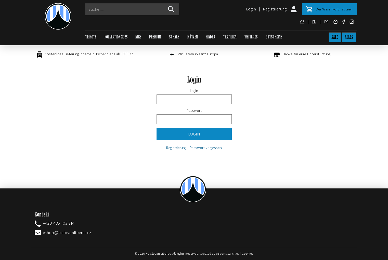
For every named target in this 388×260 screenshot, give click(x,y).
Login (251, 8)
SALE (334, 37)
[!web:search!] (171, 9)
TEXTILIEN (230, 37)
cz (302, 21)
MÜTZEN (192, 37)
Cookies (247, 253)
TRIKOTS (91, 37)
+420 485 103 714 (58, 223)
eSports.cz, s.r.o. (227, 253)
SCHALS (174, 37)
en (314, 21)
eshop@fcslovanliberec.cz (67, 232)
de (326, 21)
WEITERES (251, 37)
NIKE (138, 37)
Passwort (194, 110)
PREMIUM (155, 37)
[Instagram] (351, 21)
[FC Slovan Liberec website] (336, 21)
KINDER (210, 37)
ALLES (349, 37)
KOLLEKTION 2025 (116, 37)
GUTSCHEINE (274, 37)
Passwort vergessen (206, 147)
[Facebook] (344, 21)
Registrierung (275, 8)
